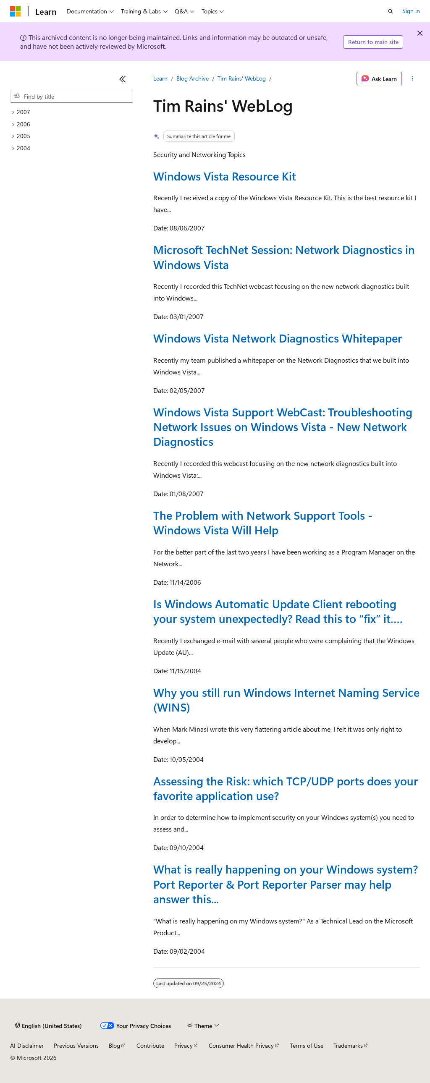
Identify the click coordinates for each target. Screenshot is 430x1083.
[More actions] (412, 78)
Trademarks (348, 1045)
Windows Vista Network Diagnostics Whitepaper (277, 337)
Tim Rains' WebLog (242, 78)
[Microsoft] (15, 11)
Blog (114, 1045)
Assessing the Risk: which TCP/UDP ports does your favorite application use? (285, 788)
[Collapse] (122, 78)
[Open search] (390, 11)
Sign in (411, 11)
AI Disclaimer (27, 1045)
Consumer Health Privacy (241, 1045)
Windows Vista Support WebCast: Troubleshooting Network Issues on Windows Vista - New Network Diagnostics (282, 426)
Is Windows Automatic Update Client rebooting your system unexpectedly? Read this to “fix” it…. (277, 611)
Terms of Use (306, 1045)
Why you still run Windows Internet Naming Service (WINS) (286, 699)
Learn (160, 78)
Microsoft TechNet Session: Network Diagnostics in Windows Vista (284, 257)
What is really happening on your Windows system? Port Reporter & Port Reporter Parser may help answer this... (285, 883)
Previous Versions (76, 1045)
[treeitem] (71, 112)
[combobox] (71, 96)
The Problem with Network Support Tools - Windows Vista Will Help (262, 522)
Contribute (150, 1045)
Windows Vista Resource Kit (224, 175)
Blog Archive (192, 78)
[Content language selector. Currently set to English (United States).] (48, 1026)
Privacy (183, 1045)
